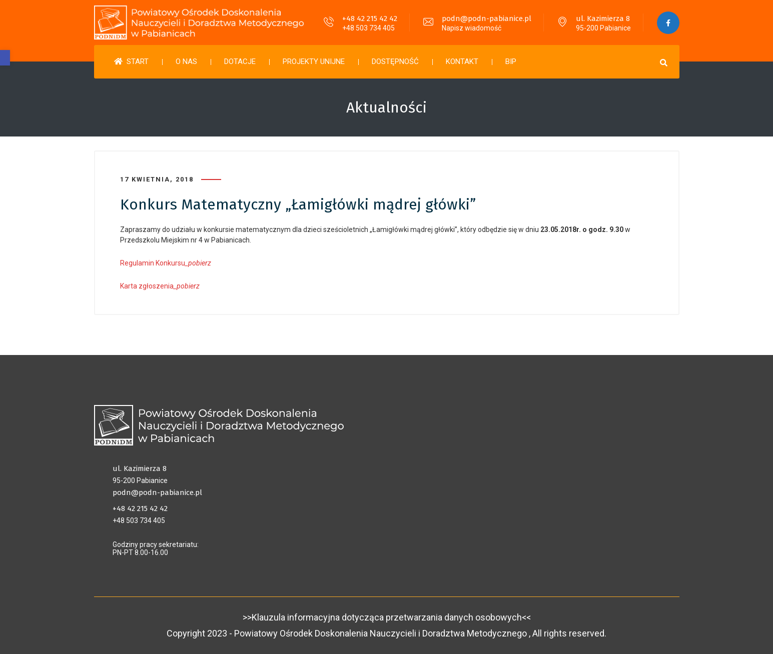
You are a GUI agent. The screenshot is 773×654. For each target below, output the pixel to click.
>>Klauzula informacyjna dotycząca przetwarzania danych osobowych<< (387, 617)
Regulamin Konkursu (165, 263)
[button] (5, 58)
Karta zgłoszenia (160, 286)
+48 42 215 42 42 (369, 18)
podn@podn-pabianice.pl (486, 18)
